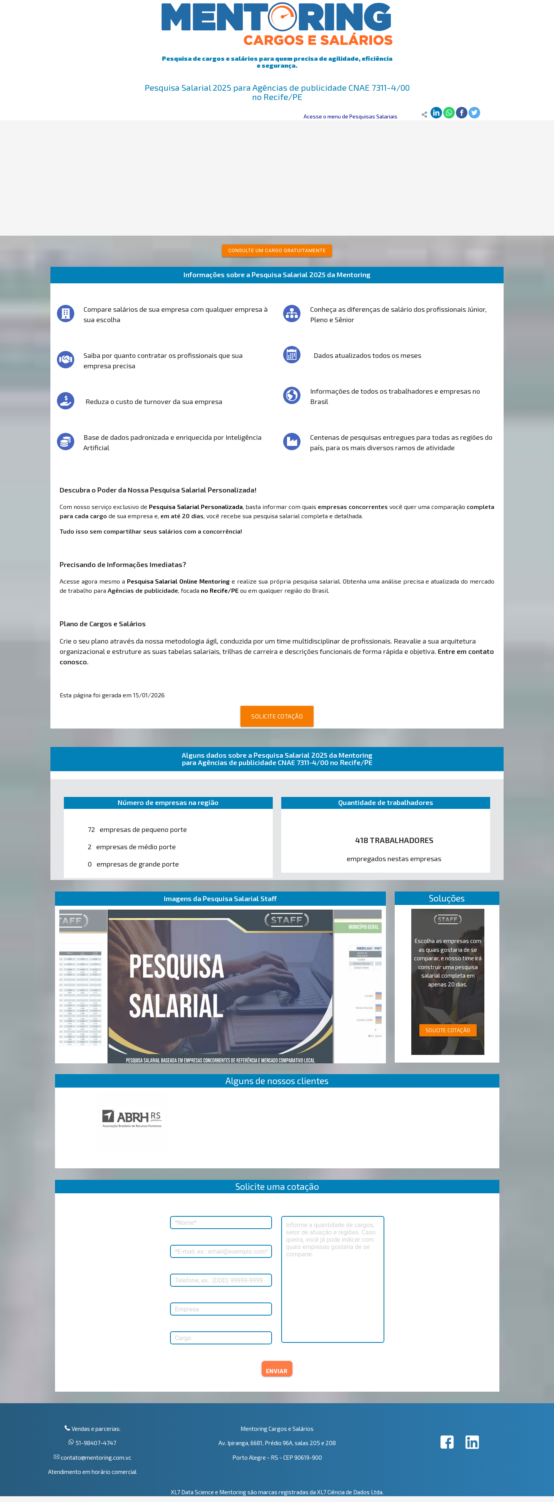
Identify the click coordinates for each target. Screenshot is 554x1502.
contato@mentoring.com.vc (95, 1457)
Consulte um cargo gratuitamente (277, 250)
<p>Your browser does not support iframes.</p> (277, 1129)
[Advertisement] (277, 178)
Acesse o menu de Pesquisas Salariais (350, 116)
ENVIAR (276, 1371)
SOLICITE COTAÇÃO (277, 716)
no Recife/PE (220, 590)
